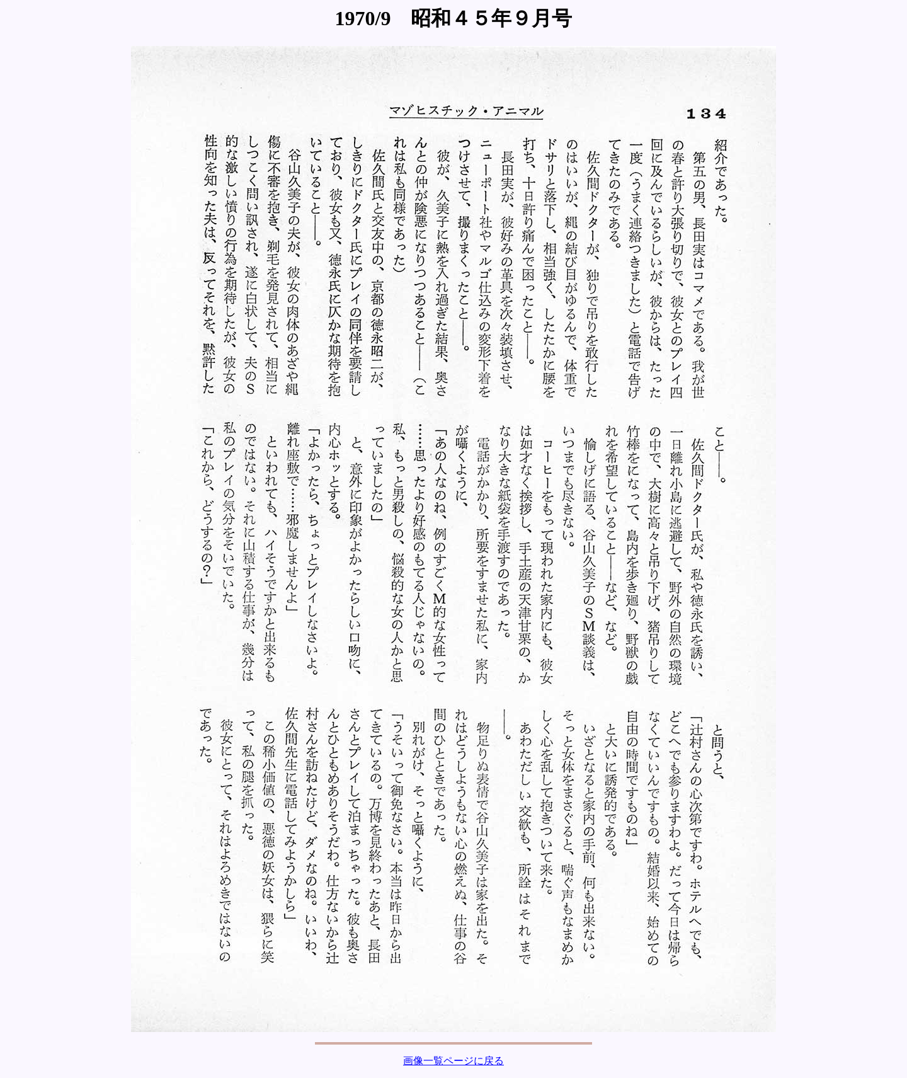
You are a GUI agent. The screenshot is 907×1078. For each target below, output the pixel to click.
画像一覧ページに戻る (453, 1060)
